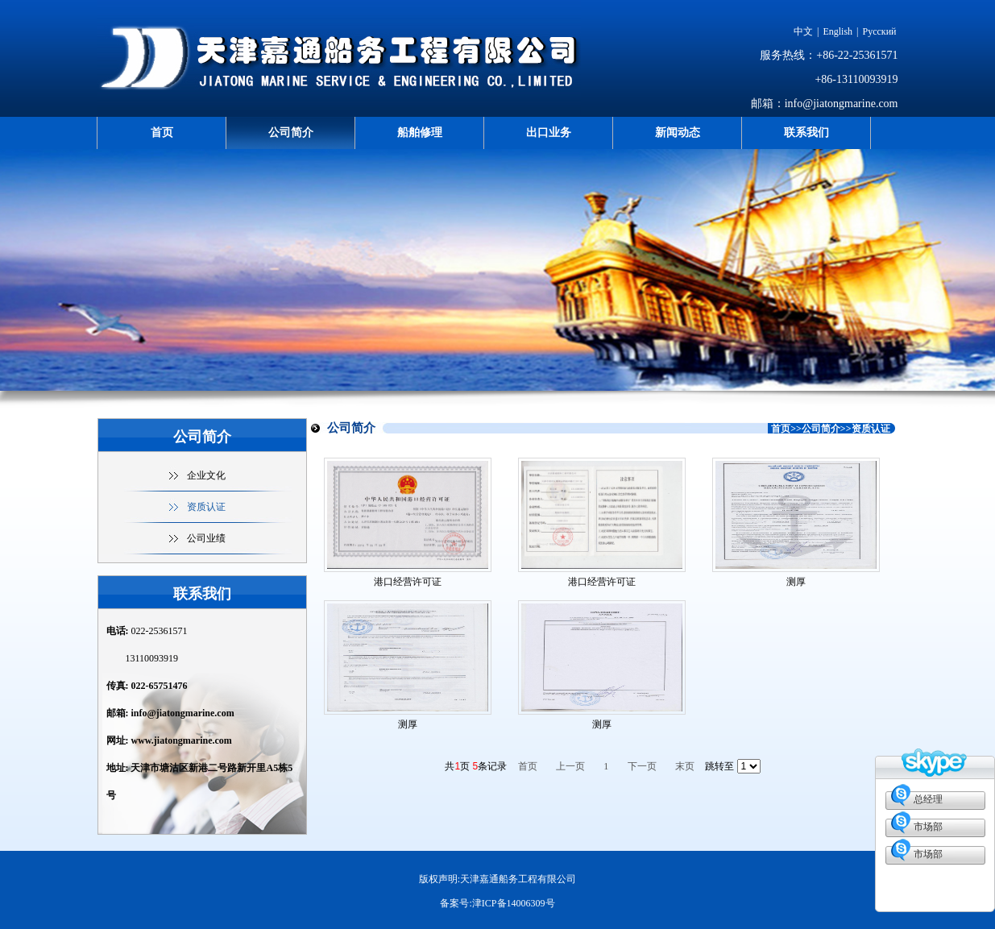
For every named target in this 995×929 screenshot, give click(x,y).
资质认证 (206, 506)
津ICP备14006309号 (513, 903)
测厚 (796, 581)
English (837, 31)
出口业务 (548, 132)
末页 (684, 766)
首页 (162, 132)
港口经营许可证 (408, 581)
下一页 (642, 766)
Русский (880, 31)
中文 (803, 31)
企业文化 (206, 475)
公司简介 (290, 132)
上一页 (570, 766)
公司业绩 (206, 538)
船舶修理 (419, 132)
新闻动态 (677, 132)
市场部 (928, 826)
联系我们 (806, 132)
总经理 (928, 799)
